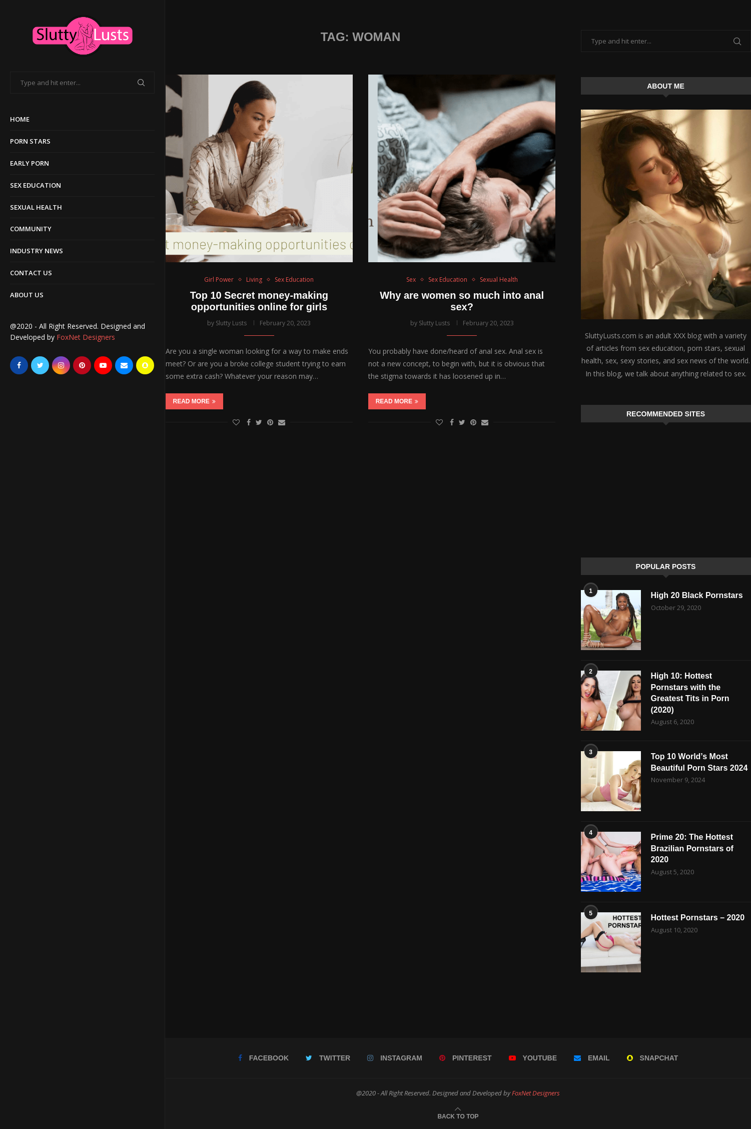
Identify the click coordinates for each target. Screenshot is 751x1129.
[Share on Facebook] (249, 422)
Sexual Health (36, 207)
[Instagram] (61, 365)
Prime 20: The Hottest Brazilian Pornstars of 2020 (692, 848)
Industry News (36, 250)
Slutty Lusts (231, 323)
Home (20, 119)
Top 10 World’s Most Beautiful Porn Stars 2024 (699, 762)
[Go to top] (457, 1115)
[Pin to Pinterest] (270, 422)
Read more (194, 401)
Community (31, 228)
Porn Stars (30, 141)
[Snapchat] (145, 365)
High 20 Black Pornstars (697, 595)
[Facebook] (19, 365)
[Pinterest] (82, 365)
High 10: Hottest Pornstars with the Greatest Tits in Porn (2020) (690, 693)
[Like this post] (236, 422)
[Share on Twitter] (259, 422)
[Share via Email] (281, 422)
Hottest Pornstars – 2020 (698, 917)
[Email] (124, 365)
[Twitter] (40, 365)
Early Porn (29, 163)
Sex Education (35, 185)
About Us (27, 294)
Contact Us (31, 272)
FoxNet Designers (86, 337)
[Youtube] (103, 365)
